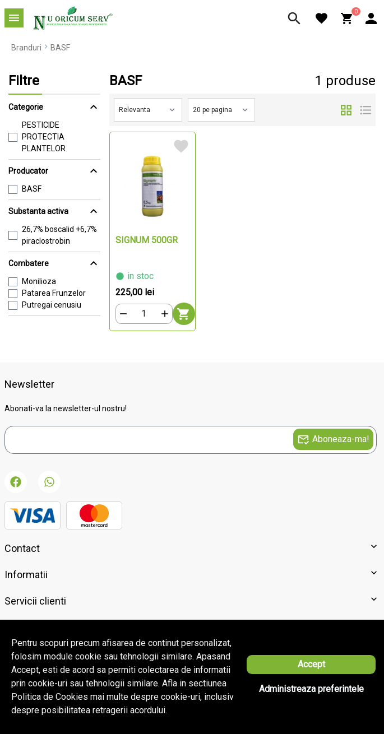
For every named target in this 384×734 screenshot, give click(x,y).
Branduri (26, 47)
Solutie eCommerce (161, 690)
